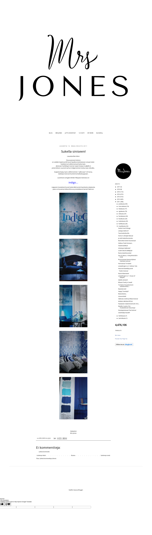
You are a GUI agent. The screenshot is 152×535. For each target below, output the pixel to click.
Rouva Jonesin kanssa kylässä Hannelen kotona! (127, 260)
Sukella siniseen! (123, 280)
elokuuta (121, 214)
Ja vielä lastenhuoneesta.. (125, 238)
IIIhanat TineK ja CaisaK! (125, 282)
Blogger (80, 490)
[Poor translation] (7, 504)
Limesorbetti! (122, 296)
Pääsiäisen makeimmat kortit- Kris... (128, 304)
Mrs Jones (117, 335)
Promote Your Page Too (121, 338)
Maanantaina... (122, 294)
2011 (118, 202)
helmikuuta (122, 316)
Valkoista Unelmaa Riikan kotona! (128, 299)
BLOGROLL (99, 133)
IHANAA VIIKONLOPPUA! (125, 301)
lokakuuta (122, 209)
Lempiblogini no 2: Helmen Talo (127, 266)
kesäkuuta (122, 219)
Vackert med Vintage (124, 228)
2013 (118, 197)
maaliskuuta (122, 226)
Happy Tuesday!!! (123, 291)
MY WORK (90, 133)
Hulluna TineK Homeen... (125, 243)
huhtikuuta (122, 224)
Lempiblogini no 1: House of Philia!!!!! (126, 276)
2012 (118, 199)
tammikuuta (122, 318)
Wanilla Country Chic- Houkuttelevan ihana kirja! (126, 307)
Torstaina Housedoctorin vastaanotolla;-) (125, 285)
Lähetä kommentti (44, 452)
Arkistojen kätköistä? (124, 248)
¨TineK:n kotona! (123, 271)
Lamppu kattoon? (123, 231)
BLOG (50, 133)
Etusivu (73, 455)
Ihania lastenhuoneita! (124, 253)
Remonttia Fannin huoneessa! (127, 241)
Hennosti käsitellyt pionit (125, 268)
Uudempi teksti (41, 455)
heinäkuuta (122, 216)
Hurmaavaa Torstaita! (124, 263)
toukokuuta (122, 221)
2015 (118, 192)
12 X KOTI (81, 133)
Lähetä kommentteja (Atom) (48, 458)
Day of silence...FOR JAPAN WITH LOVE (127, 256)
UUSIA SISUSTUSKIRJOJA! (125, 251)
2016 (118, 189)
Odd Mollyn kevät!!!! (124, 313)
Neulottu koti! (122, 289)
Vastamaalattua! (123, 246)
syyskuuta (122, 211)
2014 (118, 194)
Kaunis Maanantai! (123, 273)
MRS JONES (59, 133)
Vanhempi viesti (105, 455)
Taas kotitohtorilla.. (124, 233)
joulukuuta (122, 204)
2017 (118, 187)
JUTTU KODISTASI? (70, 133)
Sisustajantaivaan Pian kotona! (127, 310)
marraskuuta (122, 206)
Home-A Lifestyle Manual (125, 236)
